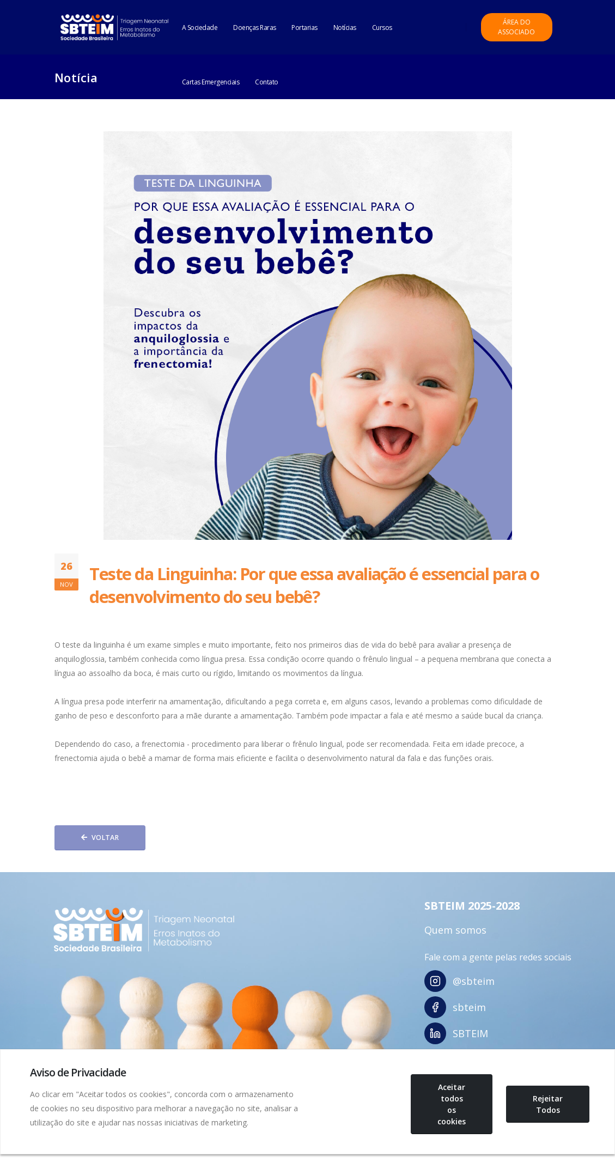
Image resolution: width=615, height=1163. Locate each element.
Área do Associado (516, 26)
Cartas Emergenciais (211, 82)
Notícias (344, 27)
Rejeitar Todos (548, 1104)
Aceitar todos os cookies (451, 1104)
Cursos (382, 27)
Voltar (100, 837)
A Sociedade (200, 27)
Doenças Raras (254, 27)
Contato (266, 82)
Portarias (304, 27)
